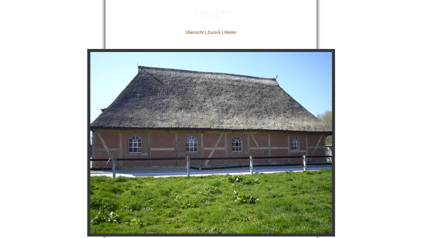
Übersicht (194, 32)
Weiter (230, 32)
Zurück (214, 32)
